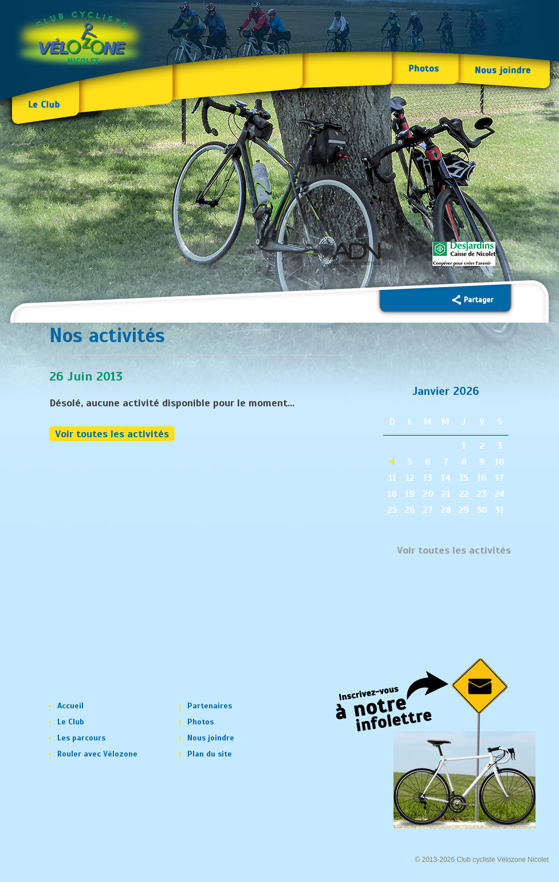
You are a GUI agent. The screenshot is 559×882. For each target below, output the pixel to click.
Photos (200, 722)
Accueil (70, 706)
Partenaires (209, 706)
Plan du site (209, 754)
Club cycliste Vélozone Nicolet (502, 860)
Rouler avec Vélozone (97, 754)
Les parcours (81, 738)
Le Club (70, 722)
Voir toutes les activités (112, 434)
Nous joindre (210, 738)
